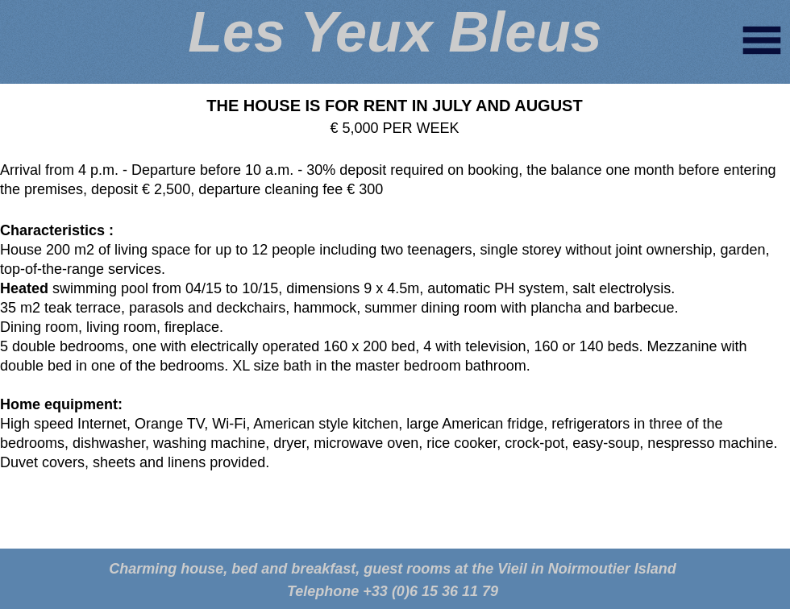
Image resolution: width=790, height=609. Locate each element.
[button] (762, 40)
